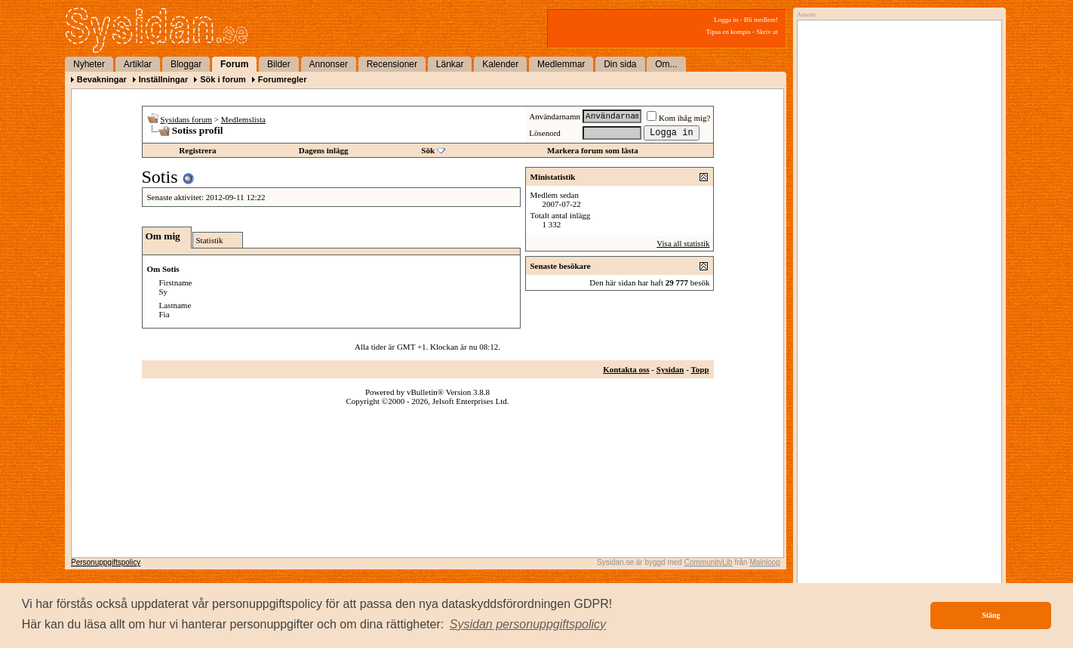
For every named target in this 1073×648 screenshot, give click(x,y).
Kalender (500, 64)
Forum (234, 64)
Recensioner (392, 64)
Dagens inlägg (324, 150)
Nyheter (89, 64)
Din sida (620, 64)
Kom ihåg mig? (678, 117)
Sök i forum (223, 79)
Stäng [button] (991, 615)
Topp (699, 369)
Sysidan (670, 369)
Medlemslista (243, 119)
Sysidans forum (186, 119)
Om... (666, 64)
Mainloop (764, 562)
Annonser (328, 64)
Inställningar (163, 79)
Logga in (726, 19)
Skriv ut (767, 31)
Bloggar (186, 64)
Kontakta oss (626, 369)
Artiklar (138, 64)
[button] (528, 624)
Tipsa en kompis (728, 31)
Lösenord (545, 132)
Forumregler (282, 79)
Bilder (279, 64)
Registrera (197, 150)
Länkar (450, 64)
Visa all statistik (682, 243)
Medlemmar (561, 64)
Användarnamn (554, 116)
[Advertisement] (895, 179)
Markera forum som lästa (592, 150)
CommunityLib (708, 562)
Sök (428, 150)
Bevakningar (102, 79)
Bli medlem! (761, 19)
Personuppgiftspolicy (105, 562)
